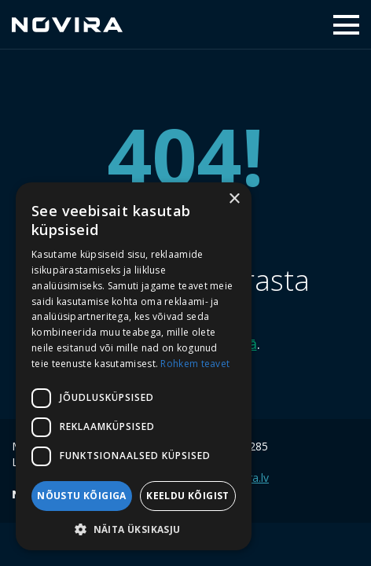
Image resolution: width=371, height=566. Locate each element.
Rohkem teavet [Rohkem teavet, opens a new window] (195, 363)
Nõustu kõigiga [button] (82, 495)
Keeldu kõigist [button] (188, 495)
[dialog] (134, 366)
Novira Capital (67, 24)
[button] (133, 528)
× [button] (234, 199)
